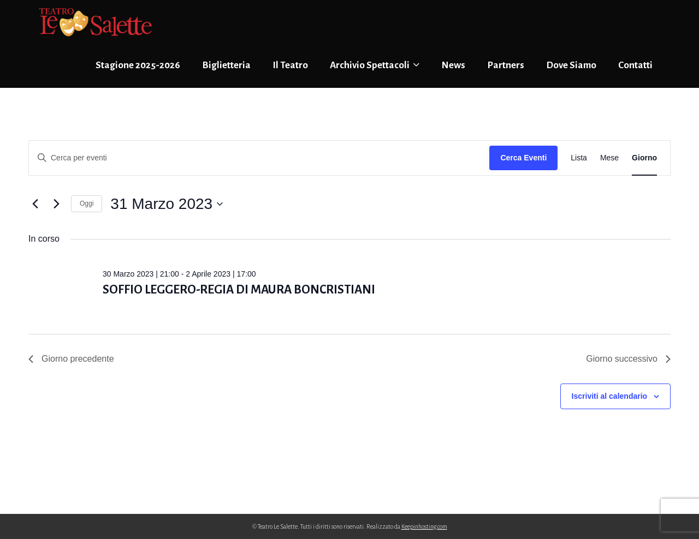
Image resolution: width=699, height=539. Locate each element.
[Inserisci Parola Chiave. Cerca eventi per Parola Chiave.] (259, 158)
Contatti (635, 65)
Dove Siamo (571, 65)
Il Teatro (290, 65)
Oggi (86, 203)
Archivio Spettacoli (374, 64)
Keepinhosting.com (424, 526)
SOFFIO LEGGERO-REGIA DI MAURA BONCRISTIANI (239, 289)
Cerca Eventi (523, 157)
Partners (505, 65)
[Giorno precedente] (35, 204)
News (453, 65)
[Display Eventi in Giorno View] (644, 158)
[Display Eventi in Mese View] (609, 158)
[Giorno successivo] (56, 204)
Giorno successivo (628, 358)
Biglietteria (226, 65)
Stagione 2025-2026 (138, 65)
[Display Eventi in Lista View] (579, 158)
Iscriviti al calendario (610, 396)
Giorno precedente (71, 358)
